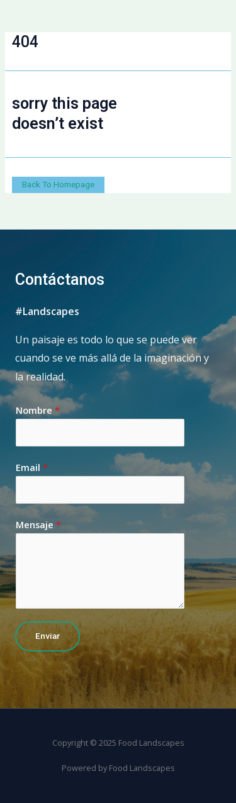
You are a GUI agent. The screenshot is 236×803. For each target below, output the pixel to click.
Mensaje (38, 524)
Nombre (38, 410)
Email (32, 467)
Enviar (47, 636)
